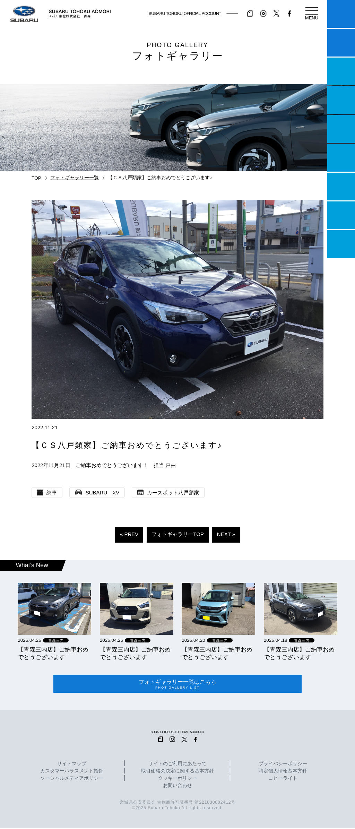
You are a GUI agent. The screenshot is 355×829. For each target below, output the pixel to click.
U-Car (341, 158)
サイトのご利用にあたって (177, 765)
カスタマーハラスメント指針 (71, 772)
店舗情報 (341, 129)
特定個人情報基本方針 (283, 772)
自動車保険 (341, 186)
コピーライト (282, 779)
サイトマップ (71, 765)
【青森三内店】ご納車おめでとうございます (53, 653)
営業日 (341, 100)
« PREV (129, 534)
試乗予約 (341, 43)
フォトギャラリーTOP (177, 534)
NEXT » (226, 534)
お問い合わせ (177, 787)
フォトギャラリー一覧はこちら (178, 684)
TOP (36, 178)
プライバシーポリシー (283, 765)
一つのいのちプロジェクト (341, 71)
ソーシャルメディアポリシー (71, 779)
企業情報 (341, 215)
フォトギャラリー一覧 (74, 177)
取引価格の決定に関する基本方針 (177, 772)
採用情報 (341, 244)
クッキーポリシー (177, 779)
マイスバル (341, 14)
